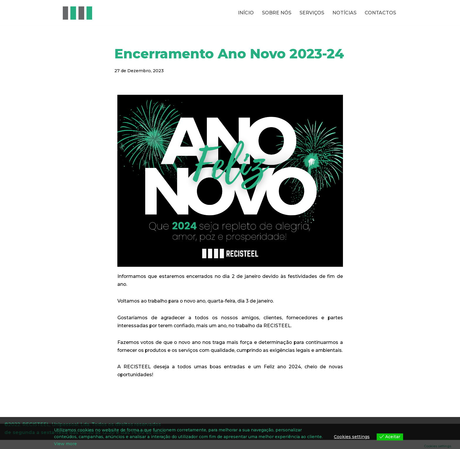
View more (65, 443)
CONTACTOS (380, 13)
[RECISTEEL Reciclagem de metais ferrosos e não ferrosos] (77, 12)
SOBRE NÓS (276, 13)
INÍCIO (246, 13)
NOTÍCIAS (344, 13)
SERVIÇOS (312, 13)
